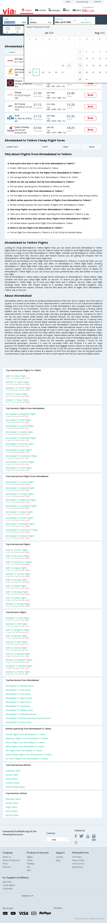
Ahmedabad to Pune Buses (18, 694)
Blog (58, 860)
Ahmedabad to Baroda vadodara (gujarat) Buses (28, 718)
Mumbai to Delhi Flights (17, 624)
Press (5, 863)
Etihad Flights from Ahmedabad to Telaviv (25, 746)
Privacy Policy (78, 860)
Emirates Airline (13, 782)
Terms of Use (78, 863)
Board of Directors (11, 860)
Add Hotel (7, 882)
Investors (7, 867)
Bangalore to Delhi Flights (18, 618)
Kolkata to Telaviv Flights (17, 400)
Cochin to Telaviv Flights (17, 394)
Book (90, 83)
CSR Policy (77, 857)
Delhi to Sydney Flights (16, 598)
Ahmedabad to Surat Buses (18, 690)
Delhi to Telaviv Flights (16, 376)
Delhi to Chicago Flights (16, 580)
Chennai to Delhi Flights (16, 642)
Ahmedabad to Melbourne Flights (21, 500)
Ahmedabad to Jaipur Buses (18, 702)
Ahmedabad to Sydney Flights (19, 512)
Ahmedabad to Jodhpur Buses (19, 710)
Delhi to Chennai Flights (16, 648)
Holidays (31, 863)
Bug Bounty (77, 867)
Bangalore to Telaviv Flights (18, 388)
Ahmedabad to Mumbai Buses (20, 686)
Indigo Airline (11, 807)
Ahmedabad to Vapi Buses (18, 706)
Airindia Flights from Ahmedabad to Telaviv (25, 734)
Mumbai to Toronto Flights (18, 574)
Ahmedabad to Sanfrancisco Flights (22, 530)
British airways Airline (15, 787)
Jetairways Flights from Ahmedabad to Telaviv (27, 738)
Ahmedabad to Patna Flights (19, 468)
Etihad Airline (11, 778)
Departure (59, 19)
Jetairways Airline (13, 770)
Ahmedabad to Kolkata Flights (19, 432)
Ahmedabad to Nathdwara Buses (21, 714)
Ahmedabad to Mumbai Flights (20, 444)
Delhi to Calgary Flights (16, 568)
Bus (28, 867)
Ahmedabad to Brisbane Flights (20, 536)
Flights (30, 857)
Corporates (8, 888)
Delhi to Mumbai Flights (17, 636)
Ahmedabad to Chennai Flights (20, 426)
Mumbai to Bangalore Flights (19, 660)
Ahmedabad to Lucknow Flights (20, 462)
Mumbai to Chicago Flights (18, 604)
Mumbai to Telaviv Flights (17, 382)
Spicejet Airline (12, 815)
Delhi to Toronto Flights (17, 550)
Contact (59, 857)
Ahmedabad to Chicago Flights (20, 494)
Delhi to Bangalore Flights (18, 630)
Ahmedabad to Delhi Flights (18, 420)
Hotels (30, 860)
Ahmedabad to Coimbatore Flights (21, 456)
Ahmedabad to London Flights (19, 518)
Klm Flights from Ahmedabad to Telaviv (24, 750)
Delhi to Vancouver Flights (18, 556)
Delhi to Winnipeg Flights (17, 592)
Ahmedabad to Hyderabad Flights (21, 438)
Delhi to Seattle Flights (16, 586)
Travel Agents (9, 885)
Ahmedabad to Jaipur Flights (18, 450)
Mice (29, 870)
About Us (7, 857)
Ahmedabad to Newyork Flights (20, 488)
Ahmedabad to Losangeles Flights (21, 506)
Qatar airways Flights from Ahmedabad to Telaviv (28, 754)
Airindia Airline (12, 774)
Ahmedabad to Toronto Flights (20, 482)
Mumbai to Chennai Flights (18, 671)
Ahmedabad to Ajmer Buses (19, 722)
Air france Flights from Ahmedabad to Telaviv (27, 758)
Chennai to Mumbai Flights (18, 654)
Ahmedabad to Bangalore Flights (21, 414)
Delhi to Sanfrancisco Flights (19, 562)
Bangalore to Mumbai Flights (19, 665)
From (6, 19)
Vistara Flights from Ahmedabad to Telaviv (25, 742)
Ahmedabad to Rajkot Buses (19, 698)
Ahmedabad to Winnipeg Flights (20, 524)
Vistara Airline (12, 811)
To (31, 19)
